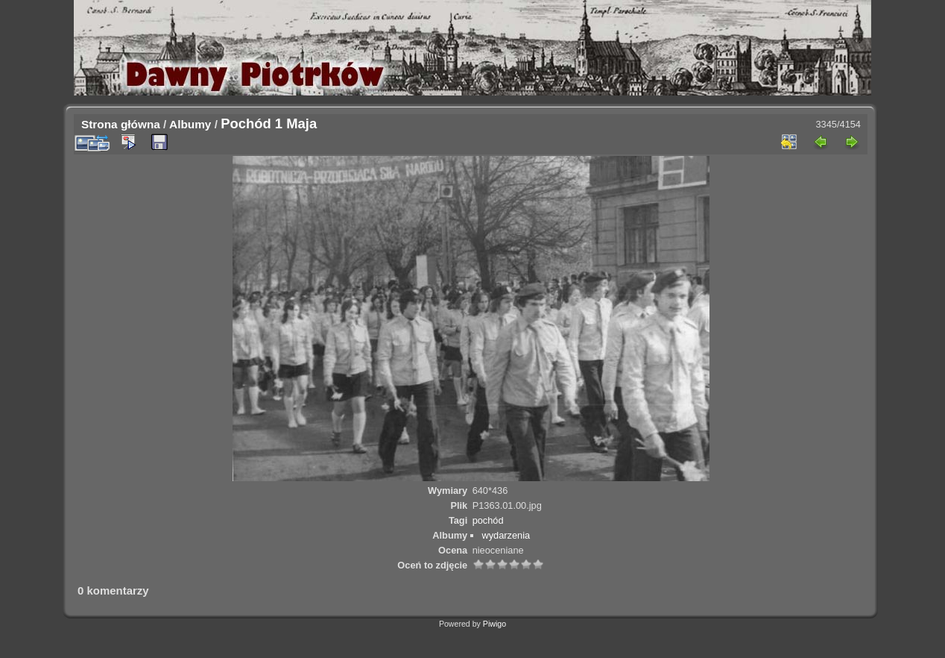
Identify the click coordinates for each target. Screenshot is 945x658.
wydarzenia (505, 535)
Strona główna (120, 124)
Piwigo (494, 623)
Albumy (190, 124)
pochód (488, 520)
